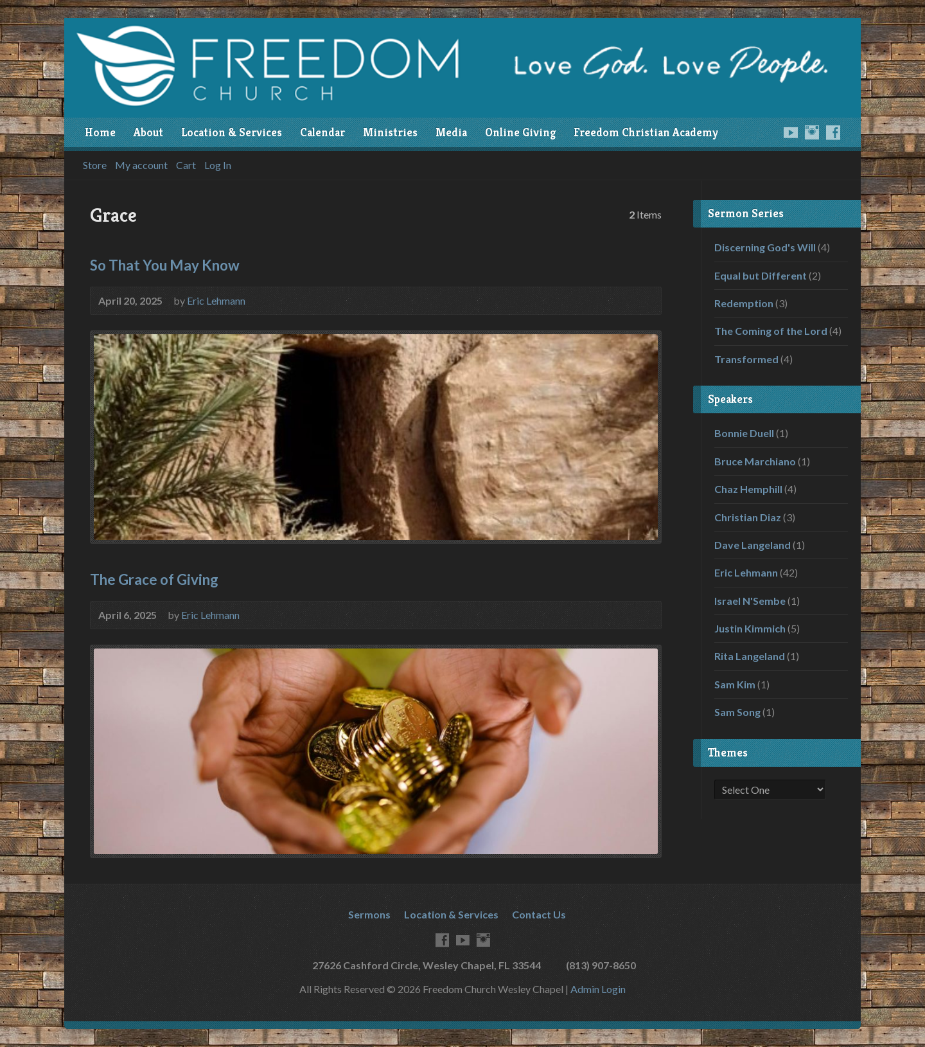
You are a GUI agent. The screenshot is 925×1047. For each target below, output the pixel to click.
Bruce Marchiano (755, 461)
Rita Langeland (749, 656)
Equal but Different (760, 275)
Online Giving (520, 132)
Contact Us (539, 914)
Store (95, 165)
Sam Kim (734, 684)
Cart (186, 165)
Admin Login (598, 989)
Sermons (369, 914)
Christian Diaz (747, 517)
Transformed (746, 359)
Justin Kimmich (750, 628)
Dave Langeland (752, 545)
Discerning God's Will (765, 247)
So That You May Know (165, 265)
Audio (644, 299)
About (148, 132)
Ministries (390, 132)
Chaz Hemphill (748, 489)
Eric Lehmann (216, 300)
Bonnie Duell (744, 433)
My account (141, 165)
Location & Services (231, 132)
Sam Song (737, 712)
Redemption (743, 303)
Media (451, 132)
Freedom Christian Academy (646, 132)
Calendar (322, 132)
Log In (217, 165)
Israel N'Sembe (750, 601)
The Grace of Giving (154, 579)
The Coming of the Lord (770, 331)
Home (100, 132)
